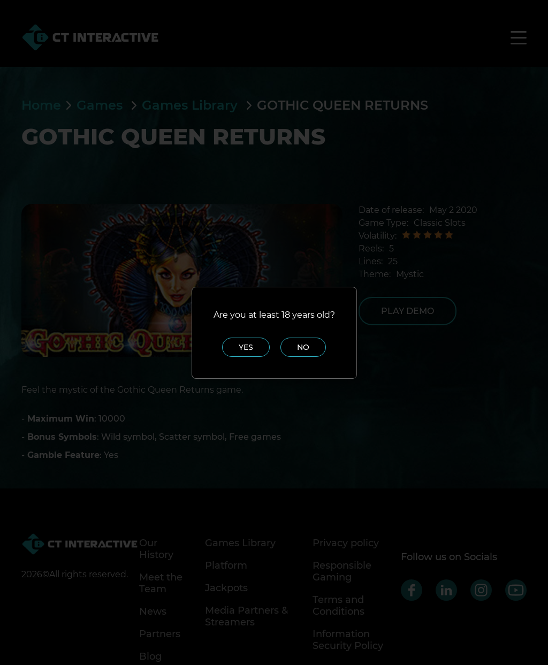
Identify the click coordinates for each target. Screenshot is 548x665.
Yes (246, 347)
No (303, 347)
